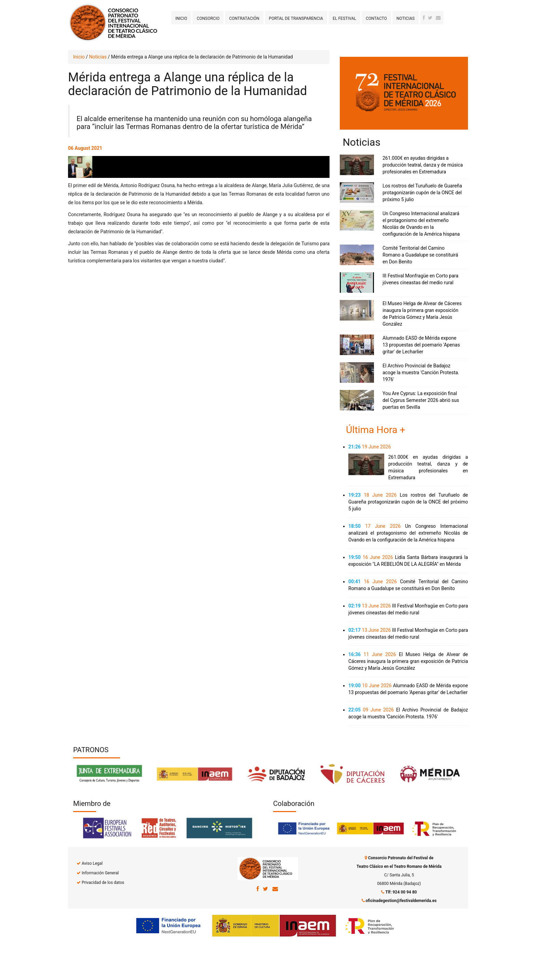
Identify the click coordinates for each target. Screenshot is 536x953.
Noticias (406, 18)
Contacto (376, 18)
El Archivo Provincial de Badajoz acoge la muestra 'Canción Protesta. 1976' (421, 372)
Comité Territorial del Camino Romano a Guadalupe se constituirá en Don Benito (420, 254)
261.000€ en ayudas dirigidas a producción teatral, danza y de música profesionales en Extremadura (423, 164)
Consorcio (208, 18)
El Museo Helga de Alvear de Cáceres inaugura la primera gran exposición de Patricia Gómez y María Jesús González (408, 661)
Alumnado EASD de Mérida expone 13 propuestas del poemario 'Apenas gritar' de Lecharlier (421, 344)
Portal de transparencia (296, 18)
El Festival (344, 18)
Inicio (181, 18)
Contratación (244, 18)
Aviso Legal (92, 863)
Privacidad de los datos (103, 882)
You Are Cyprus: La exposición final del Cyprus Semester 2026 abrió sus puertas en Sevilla (421, 400)
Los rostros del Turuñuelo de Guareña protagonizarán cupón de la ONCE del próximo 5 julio (422, 192)
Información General (100, 873)
